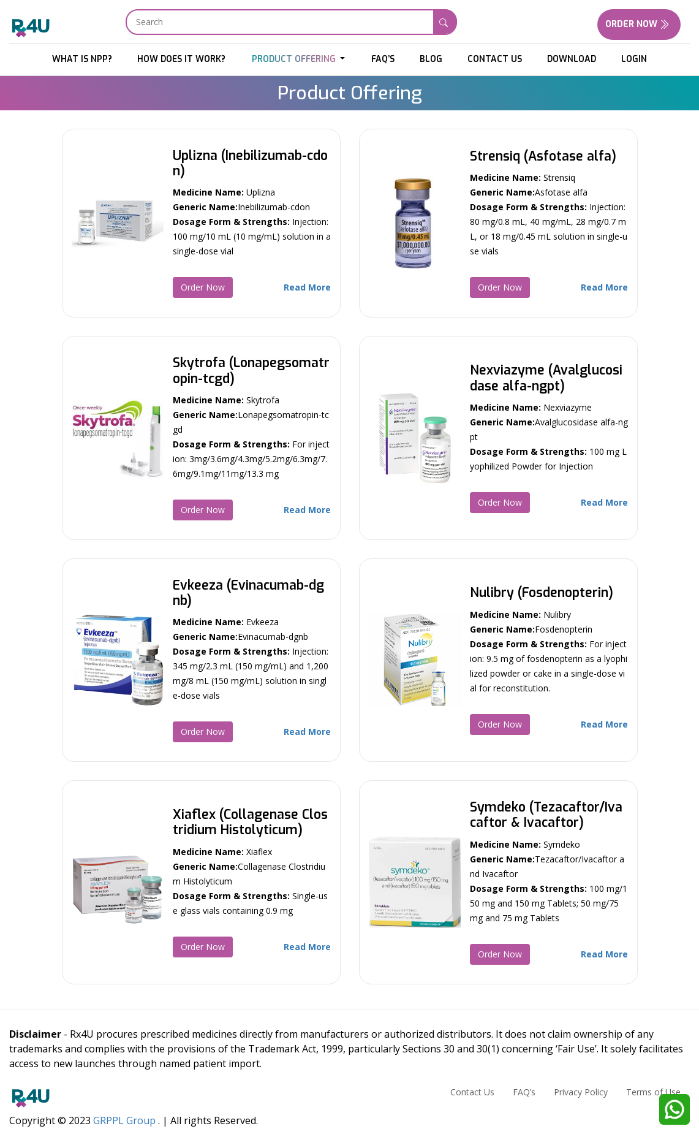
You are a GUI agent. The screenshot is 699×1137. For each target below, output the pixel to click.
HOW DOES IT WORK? (181, 59)
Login (634, 59)
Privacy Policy (581, 1092)
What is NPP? (82, 59)
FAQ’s (383, 59)
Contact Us (494, 59)
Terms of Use (653, 1092)
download (571, 59)
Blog (431, 59)
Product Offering (295, 59)
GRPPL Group (124, 1120)
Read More (307, 287)
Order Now (639, 24)
